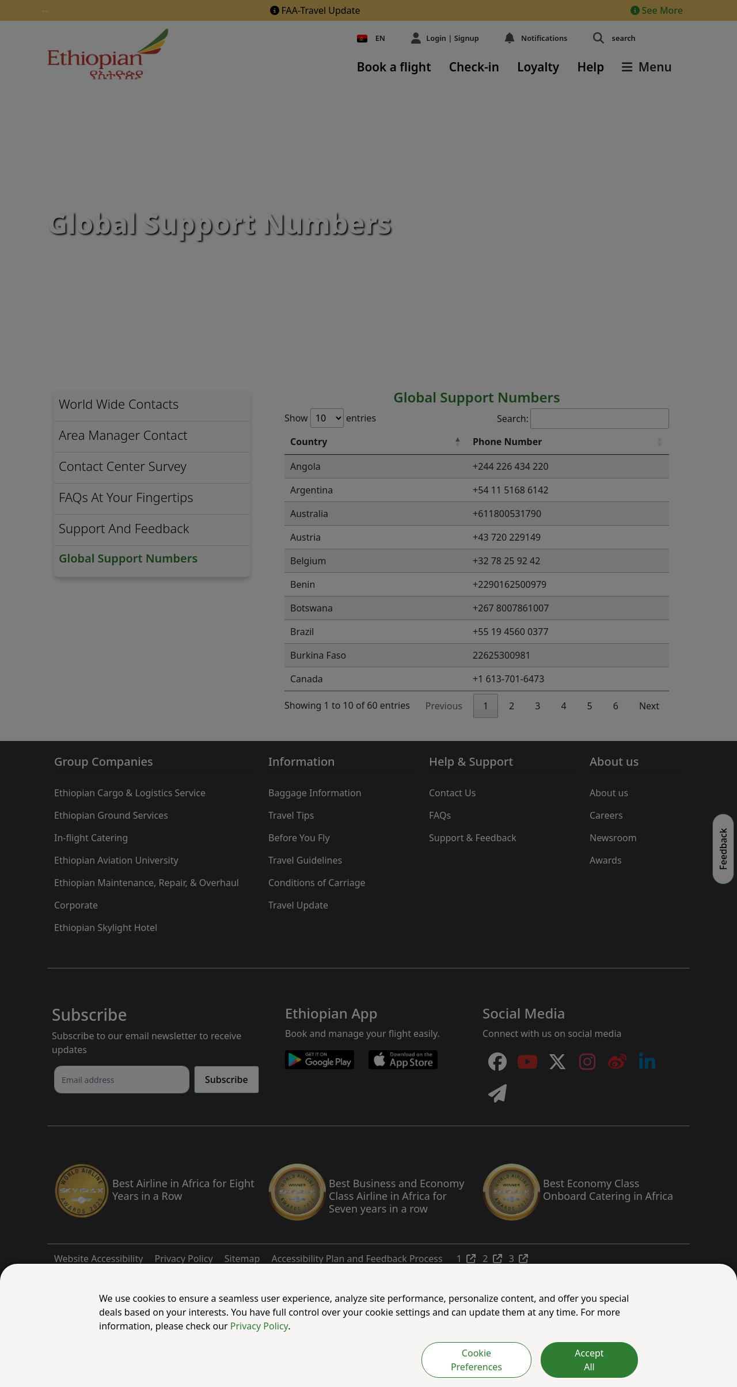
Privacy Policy (259, 1326)
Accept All (589, 1360)
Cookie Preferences (476, 1360)
